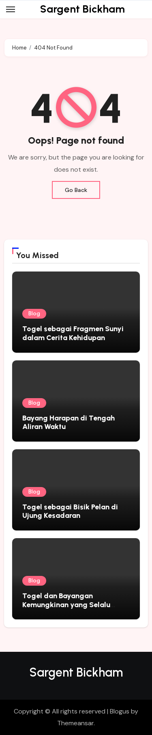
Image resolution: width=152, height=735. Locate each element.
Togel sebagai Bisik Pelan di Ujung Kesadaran (70, 511)
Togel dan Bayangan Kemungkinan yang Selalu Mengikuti (66, 604)
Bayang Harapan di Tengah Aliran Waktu (68, 422)
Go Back (76, 190)
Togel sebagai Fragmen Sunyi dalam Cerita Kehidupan (73, 333)
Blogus (119, 711)
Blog (34, 313)
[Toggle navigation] (10, 9)
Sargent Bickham (82, 8)
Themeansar (75, 723)
